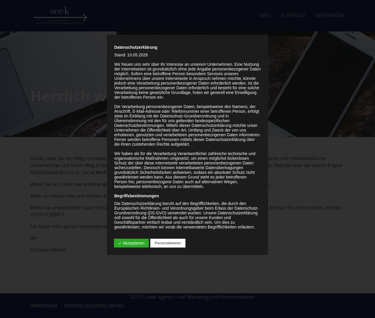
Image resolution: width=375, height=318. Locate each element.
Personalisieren (168, 243)
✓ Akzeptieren (131, 243)
